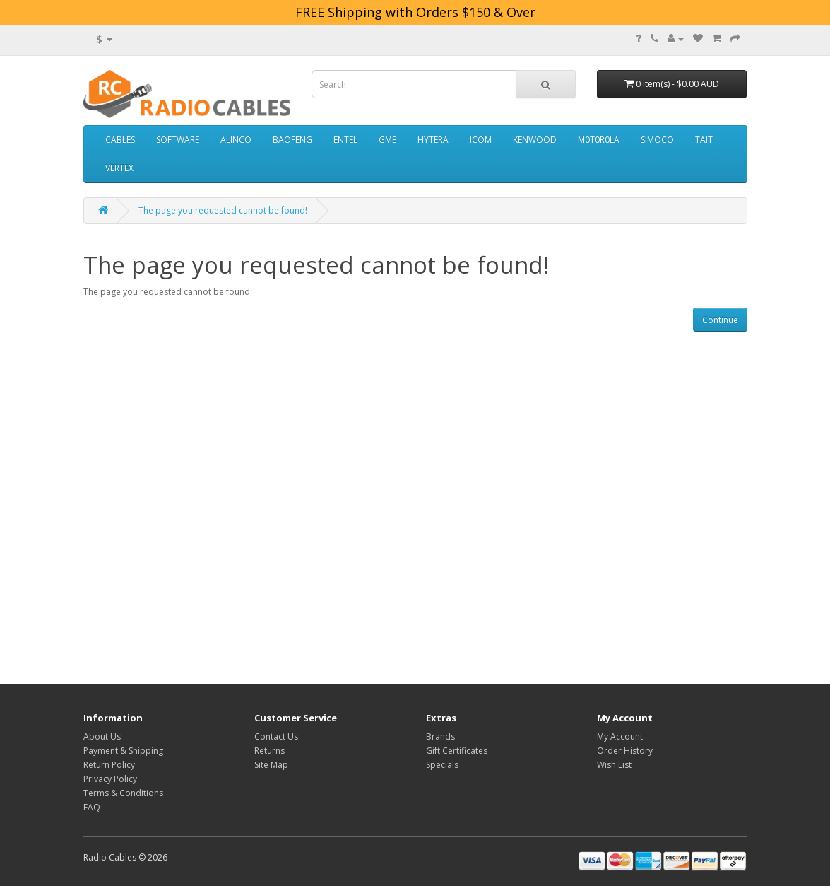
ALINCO (235, 140)
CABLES (120, 140)
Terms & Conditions (123, 793)
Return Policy (109, 765)
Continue (720, 320)
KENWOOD (535, 140)
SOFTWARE (177, 140)
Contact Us (276, 736)
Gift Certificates (456, 751)
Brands (440, 736)
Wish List (614, 765)
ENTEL (345, 140)
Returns (269, 751)
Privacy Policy (110, 779)
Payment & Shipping (123, 751)
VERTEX (119, 168)
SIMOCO (657, 140)
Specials (442, 765)
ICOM (481, 140)
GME (387, 140)
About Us (102, 736)
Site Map (271, 765)
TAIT (704, 140)
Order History (625, 751)
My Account (620, 736)
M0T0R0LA (598, 140)
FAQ (91, 807)
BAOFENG (292, 140)
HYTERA (433, 140)
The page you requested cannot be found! (222, 210)
